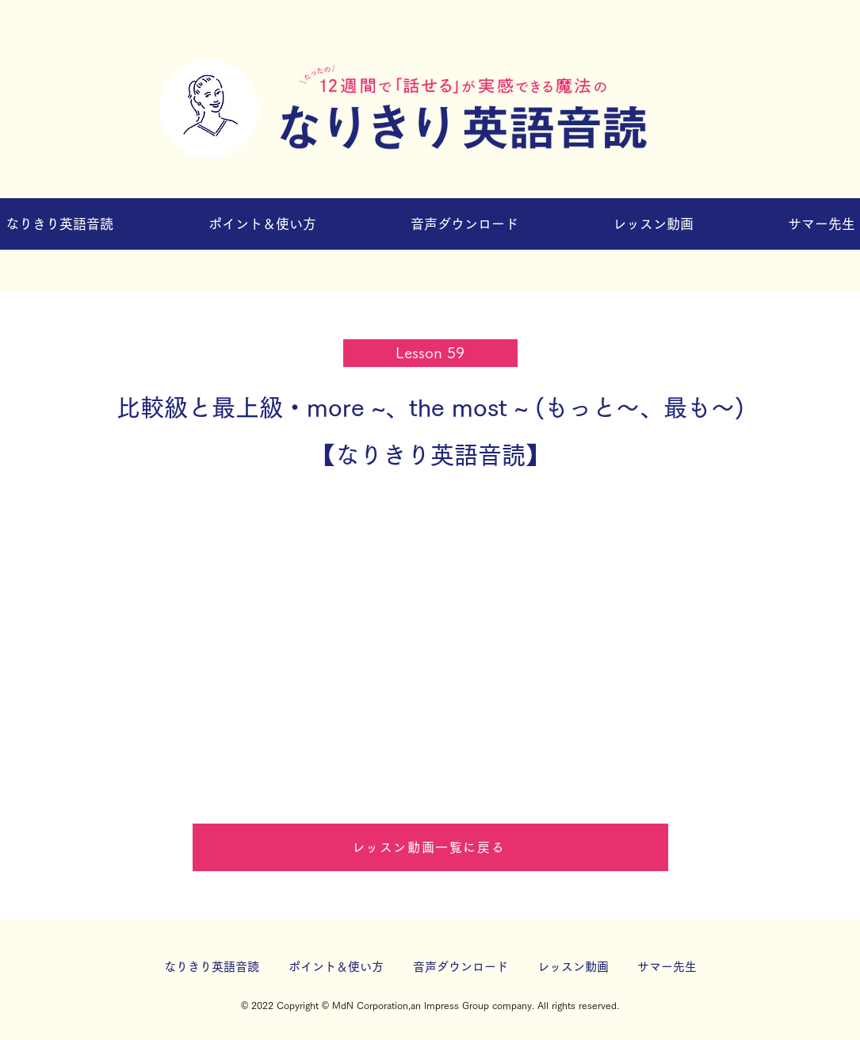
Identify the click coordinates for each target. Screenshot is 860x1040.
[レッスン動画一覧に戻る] (430, 847)
